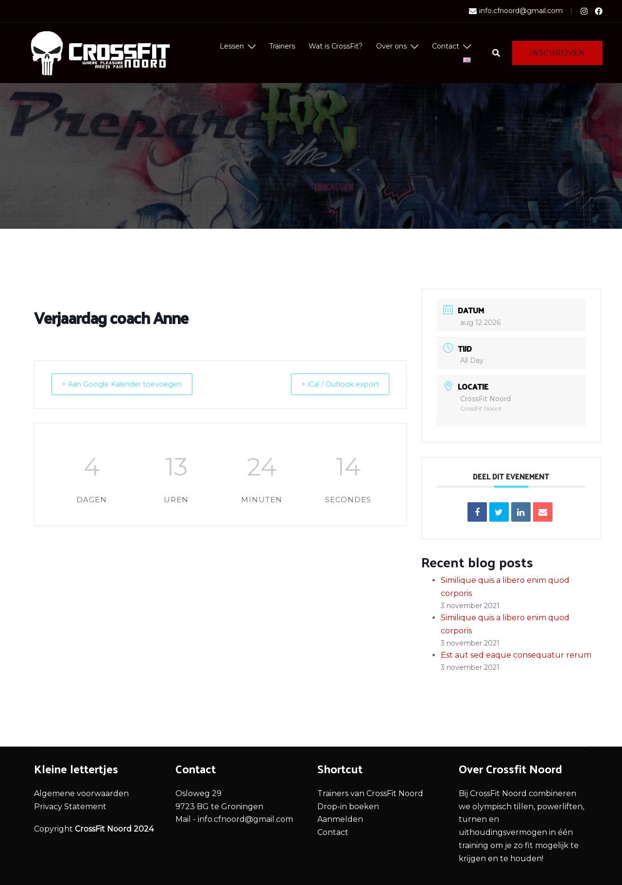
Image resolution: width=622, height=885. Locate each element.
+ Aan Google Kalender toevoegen (130, 384)
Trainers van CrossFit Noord (370, 793)
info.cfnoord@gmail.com (516, 11)
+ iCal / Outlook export (334, 384)
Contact (445, 46)
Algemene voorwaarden (81, 793)
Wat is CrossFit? (336, 46)
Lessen (232, 46)
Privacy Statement (70, 806)
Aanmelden (340, 819)
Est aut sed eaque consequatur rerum (516, 655)
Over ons (391, 46)
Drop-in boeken (348, 806)
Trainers (282, 46)
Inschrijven (557, 53)
